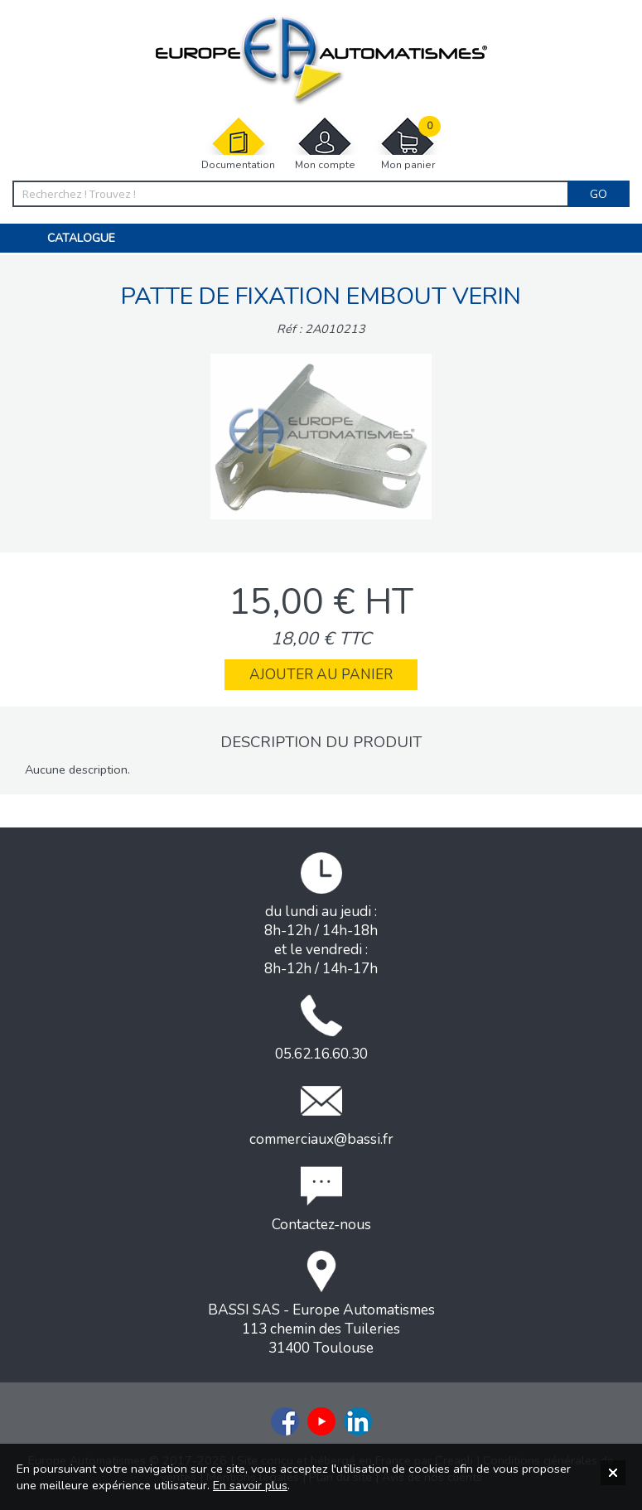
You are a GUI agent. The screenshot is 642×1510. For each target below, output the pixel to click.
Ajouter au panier (321, 674)
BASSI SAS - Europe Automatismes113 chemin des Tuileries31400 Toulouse (321, 1304)
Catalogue (81, 238)
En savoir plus (250, 1485)
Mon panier (407, 143)
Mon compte (325, 143)
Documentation (238, 143)
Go (598, 194)
